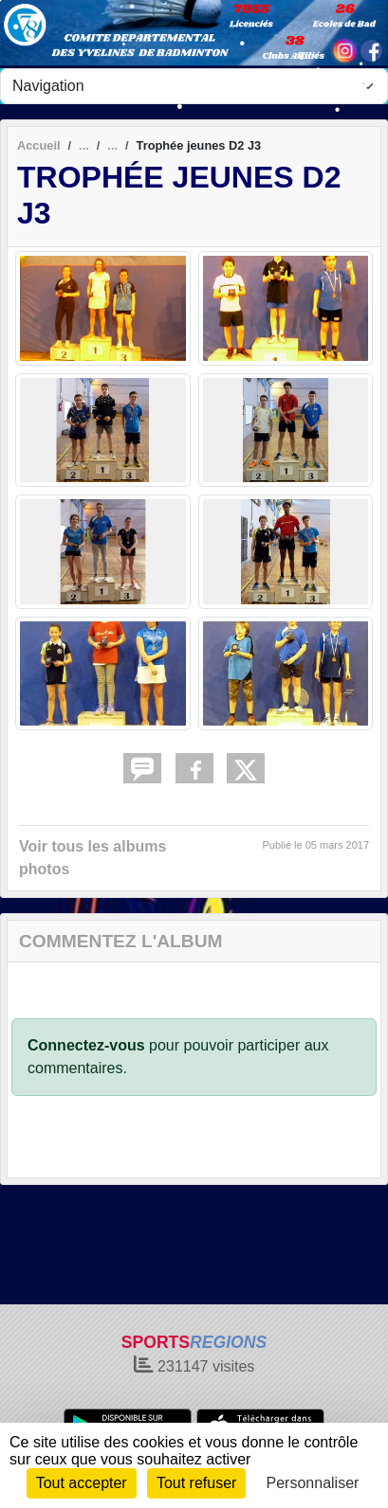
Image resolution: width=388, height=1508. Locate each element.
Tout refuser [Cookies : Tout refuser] (196, 1483)
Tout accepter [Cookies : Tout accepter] (81, 1483)
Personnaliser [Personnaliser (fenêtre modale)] (313, 1483)
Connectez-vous (86, 1045)
